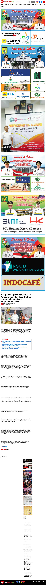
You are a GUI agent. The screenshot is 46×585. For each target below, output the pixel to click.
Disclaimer (40, 581)
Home (1, 292)
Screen (33, 1)
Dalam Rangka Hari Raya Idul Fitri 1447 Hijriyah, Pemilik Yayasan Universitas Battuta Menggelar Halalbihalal (14, 345)
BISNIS (24, 4)
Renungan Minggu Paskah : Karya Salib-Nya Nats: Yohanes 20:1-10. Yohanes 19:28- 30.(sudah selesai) (28, 530)
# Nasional (25, 518)
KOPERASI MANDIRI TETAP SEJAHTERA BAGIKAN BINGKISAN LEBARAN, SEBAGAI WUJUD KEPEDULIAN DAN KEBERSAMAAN (28, 574)
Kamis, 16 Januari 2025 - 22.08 (6, 304)
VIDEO (40, 4)
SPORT (33, 4)
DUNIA (20, 4)
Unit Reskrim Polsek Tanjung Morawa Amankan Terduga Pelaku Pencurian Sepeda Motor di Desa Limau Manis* (28, 557)
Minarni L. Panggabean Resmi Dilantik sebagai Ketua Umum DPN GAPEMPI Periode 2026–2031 (28, 551)
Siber (36, 581)
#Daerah (7, 449)
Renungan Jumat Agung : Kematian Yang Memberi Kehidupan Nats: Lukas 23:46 (28, 524)
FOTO (36, 4)
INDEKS (2, 6)
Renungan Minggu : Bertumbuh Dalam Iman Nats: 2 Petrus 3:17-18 (28, 540)
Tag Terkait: (3, 449)
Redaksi (33, 581)
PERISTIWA (7, 4)
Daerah (4, 292)
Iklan (43, 581)
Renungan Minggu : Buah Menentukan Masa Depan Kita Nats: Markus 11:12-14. (28, 568)
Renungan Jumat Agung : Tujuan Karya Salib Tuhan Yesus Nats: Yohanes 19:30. (28, 535)
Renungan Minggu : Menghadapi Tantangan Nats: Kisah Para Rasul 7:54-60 (28, 545)
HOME (2, 4)
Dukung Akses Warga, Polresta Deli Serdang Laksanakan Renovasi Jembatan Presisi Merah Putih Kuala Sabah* (14, 348)
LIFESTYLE (28, 4)
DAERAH (16, 4)
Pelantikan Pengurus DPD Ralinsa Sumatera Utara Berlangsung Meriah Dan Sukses (28, 563)
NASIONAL (12, 4)
